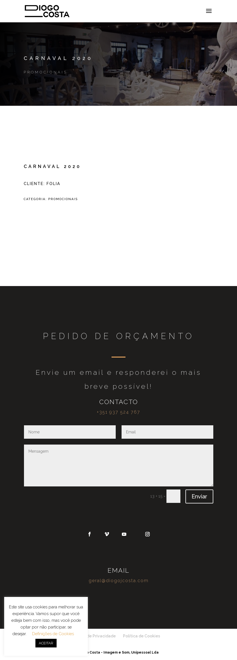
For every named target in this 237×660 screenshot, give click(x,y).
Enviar (199, 496)
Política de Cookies (141, 636)
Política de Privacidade (93, 636)
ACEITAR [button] (46, 643)
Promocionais (45, 72)
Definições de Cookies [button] (53, 633)
